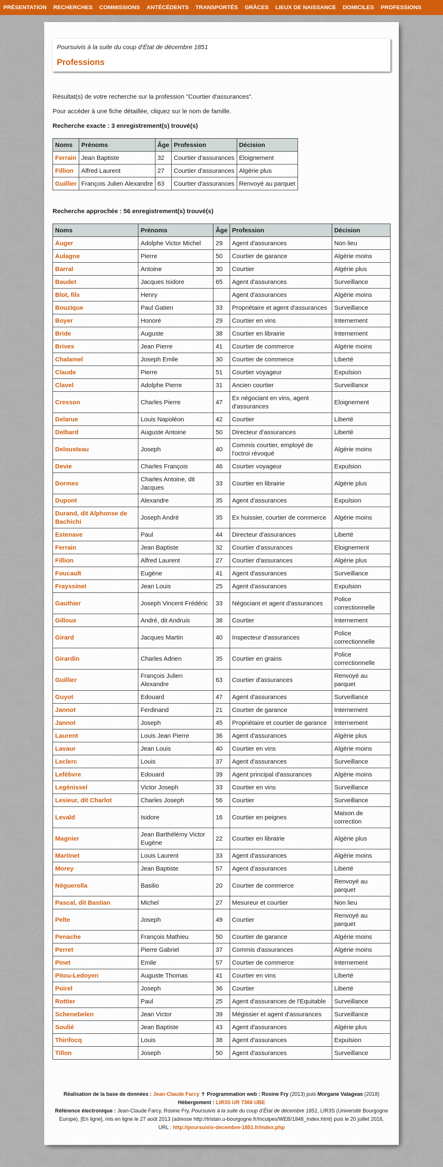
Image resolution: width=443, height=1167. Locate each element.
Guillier (66, 183)
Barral (64, 268)
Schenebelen (74, 1014)
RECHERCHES (73, 7)
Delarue (66, 419)
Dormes (66, 483)
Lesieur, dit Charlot (83, 800)
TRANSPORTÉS (216, 7)
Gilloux (65, 620)
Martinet (67, 855)
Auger (64, 242)
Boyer (64, 320)
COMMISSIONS (119, 7)
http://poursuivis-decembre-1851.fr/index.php (229, 1127)
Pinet (62, 962)
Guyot (64, 696)
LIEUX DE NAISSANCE (305, 7)
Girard (64, 637)
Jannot (65, 709)
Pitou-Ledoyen (76, 975)
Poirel (64, 988)
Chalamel (69, 359)
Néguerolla (71, 885)
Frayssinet (70, 586)
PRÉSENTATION (25, 7)
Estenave (69, 534)
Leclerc (66, 761)
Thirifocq (68, 1039)
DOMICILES (358, 7)
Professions (80, 62)
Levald (65, 817)
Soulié (64, 1026)
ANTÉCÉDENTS (168, 7)
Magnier (67, 838)
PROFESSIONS (400, 7)
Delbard (66, 431)
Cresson (67, 402)
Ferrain (65, 157)
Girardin (67, 658)
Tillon (63, 1052)
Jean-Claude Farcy (176, 1094)
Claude (65, 372)
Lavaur (65, 748)
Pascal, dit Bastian (82, 902)
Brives (64, 346)
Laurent (66, 735)
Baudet (65, 281)
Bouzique (69, 307)
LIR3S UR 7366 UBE (240, 1102)
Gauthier (68, 603)
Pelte (62, 919)
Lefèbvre (68, 774)
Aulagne (67, 255)
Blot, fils (67, 294)
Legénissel (71, 787)
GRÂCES (257, 7)
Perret (64, 949)
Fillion (64, 170)
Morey (64, 868)
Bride (63, 333)
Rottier (65, 1001)
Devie (63, 466)
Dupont (66, 500)
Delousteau (72, 449)
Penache (68, 936)
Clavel (64, 384)
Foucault (68, 573)
